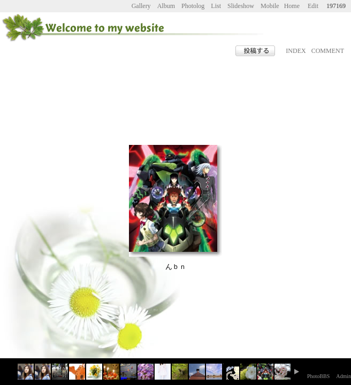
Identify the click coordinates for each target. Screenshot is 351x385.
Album (166, 6)
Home (292, 6)
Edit (313, 6)
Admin (343, 376)
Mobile (270, 6)
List (216, 6)
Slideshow (240, 6)
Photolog (192, 6)
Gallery (141, 6)
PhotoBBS (318, 376)
